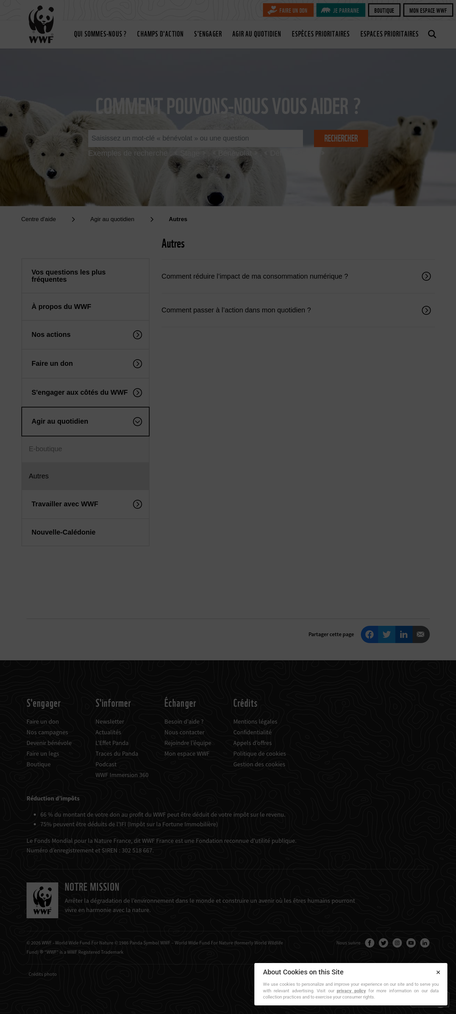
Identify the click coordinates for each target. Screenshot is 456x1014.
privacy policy (351, 990)
